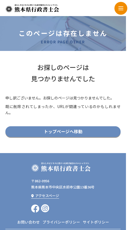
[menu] (120, 8)
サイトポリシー (96, 222)
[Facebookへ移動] (35, 208)
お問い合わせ (28, 222)
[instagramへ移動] (45, 208)
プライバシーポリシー (61, 222)
